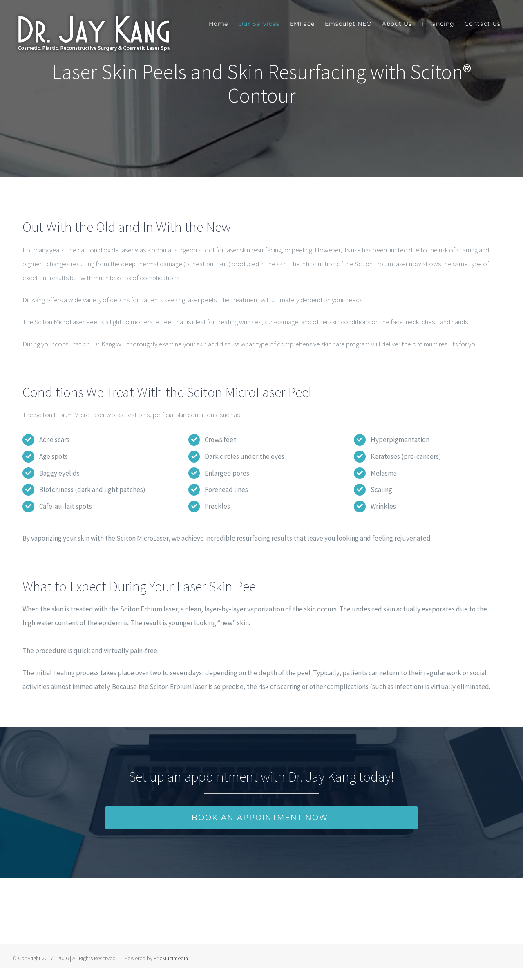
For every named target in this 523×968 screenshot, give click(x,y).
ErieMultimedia (171, 954)
